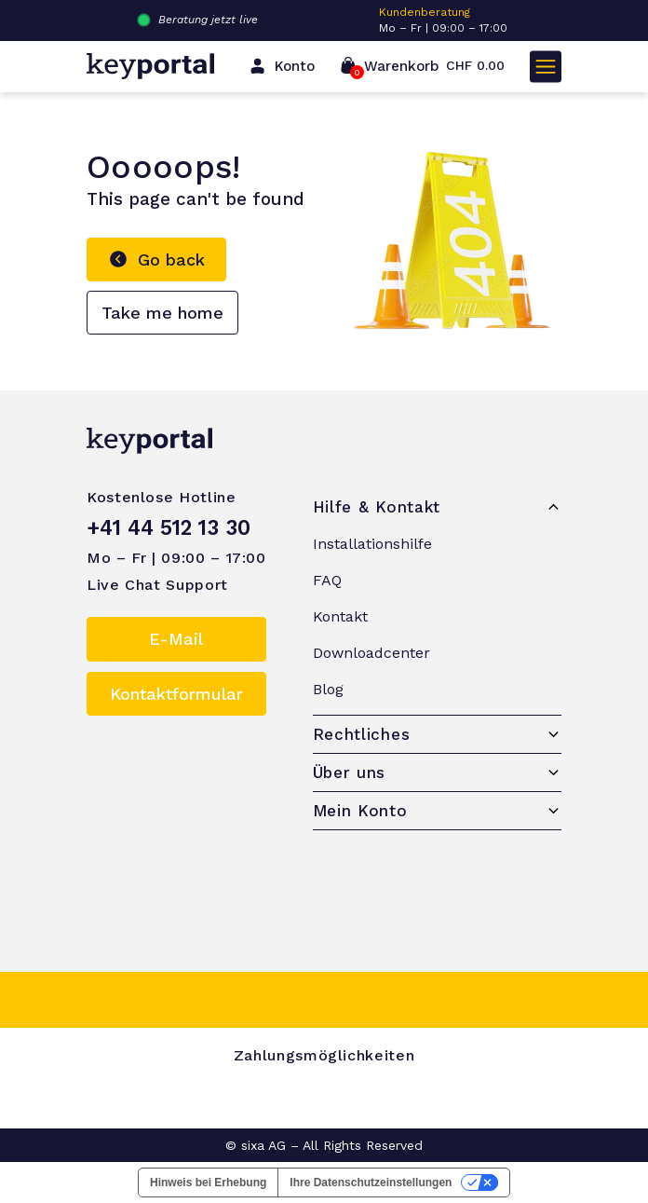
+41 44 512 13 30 (168, 527)
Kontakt (340, 616)
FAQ (327, 580)
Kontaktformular (176, 694)
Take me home (162, 312)
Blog (328, 689)
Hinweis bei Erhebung (208, 1182)
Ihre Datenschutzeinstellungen (371, 1182)
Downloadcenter (371, 653)
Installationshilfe (372, 544)
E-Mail (176, 639)
